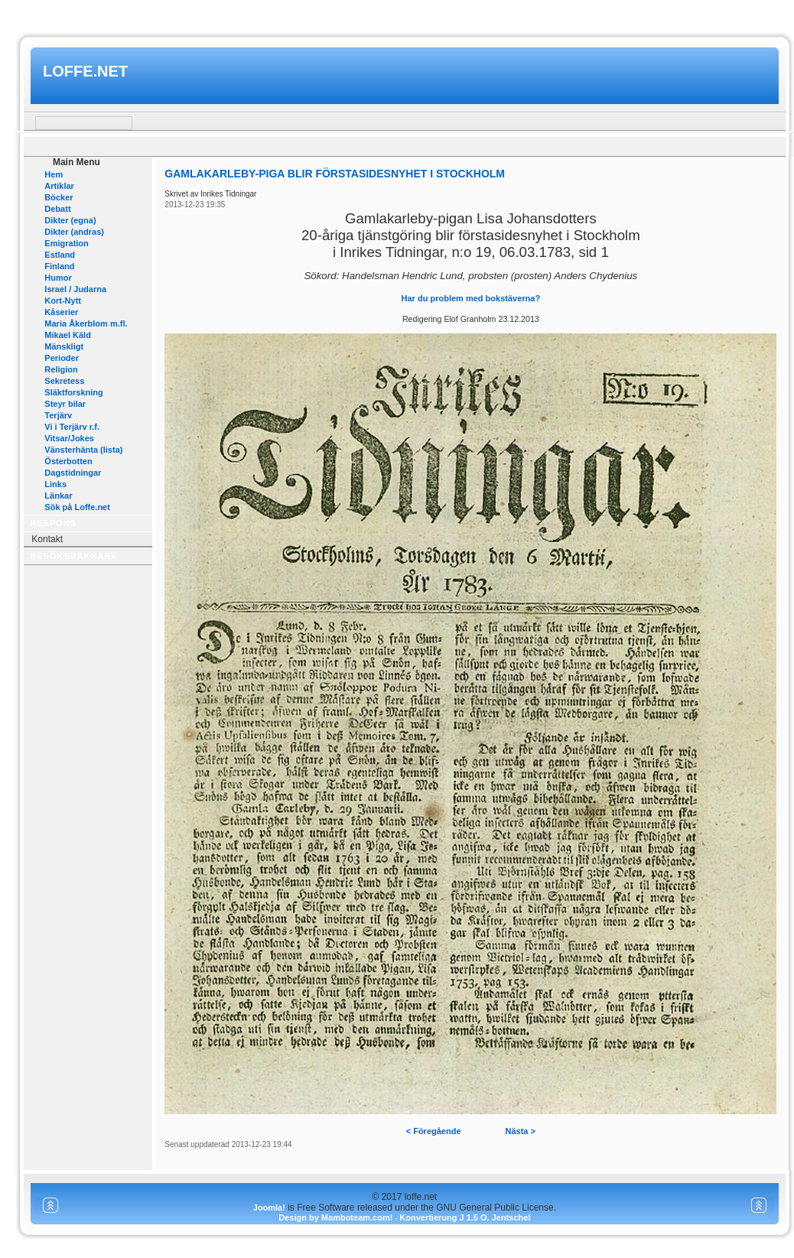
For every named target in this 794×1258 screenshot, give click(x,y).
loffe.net (85, 71)
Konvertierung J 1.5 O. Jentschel (464, 1217)
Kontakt (47, 539)
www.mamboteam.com (396, 14)
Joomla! (269, 1207)
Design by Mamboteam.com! (335, 1217)
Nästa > (520, 1131)
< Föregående (433, 1131)
